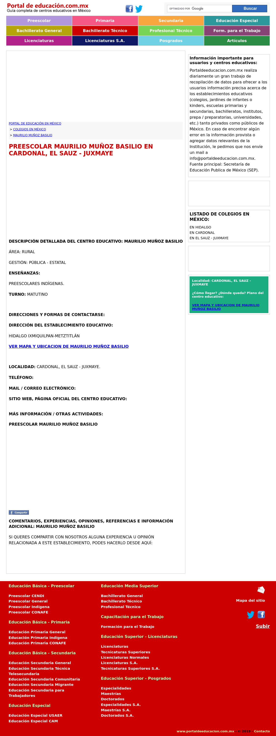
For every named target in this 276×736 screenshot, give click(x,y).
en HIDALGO (200, 227)
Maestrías (111, 693)
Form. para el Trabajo (236, 30)
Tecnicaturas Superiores (125, 652)
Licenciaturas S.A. (105, 40)
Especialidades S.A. (121, 704)
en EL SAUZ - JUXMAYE (209, 238)
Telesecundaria (24, 674)
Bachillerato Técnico (105, 30)
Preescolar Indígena (29, 607)
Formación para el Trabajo (127, 626)
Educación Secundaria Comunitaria (44, 679)
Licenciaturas (39, 40)
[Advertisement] (96, 87)
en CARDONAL (202, 233)
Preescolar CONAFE (28, 612)
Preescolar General (28, 601)
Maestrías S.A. (116, 710)
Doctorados (112, 699)
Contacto (262, 731)
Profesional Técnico (171, 30)
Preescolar (39, 20)
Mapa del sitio (250, 600)
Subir (263, 626)
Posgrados (170, 40)
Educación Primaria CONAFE (37, 643)
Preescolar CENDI (26, 596)
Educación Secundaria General (40, 663)
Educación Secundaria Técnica (39, 668)
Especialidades (116, 688)
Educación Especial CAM (33, 721)
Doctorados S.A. (117, 715)
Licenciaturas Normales (125, 657)
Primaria (105, 20)
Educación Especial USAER (35, 715)
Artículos (237, 40)
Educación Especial (237, 20)
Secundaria (171, 20)
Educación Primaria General (37, 632)
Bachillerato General (38, 30)
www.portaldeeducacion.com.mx (205, 731)
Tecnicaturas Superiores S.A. (130, 668)
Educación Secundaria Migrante (41, 684)
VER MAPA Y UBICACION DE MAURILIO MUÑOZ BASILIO (69, 346)
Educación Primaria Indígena (38, 637)
